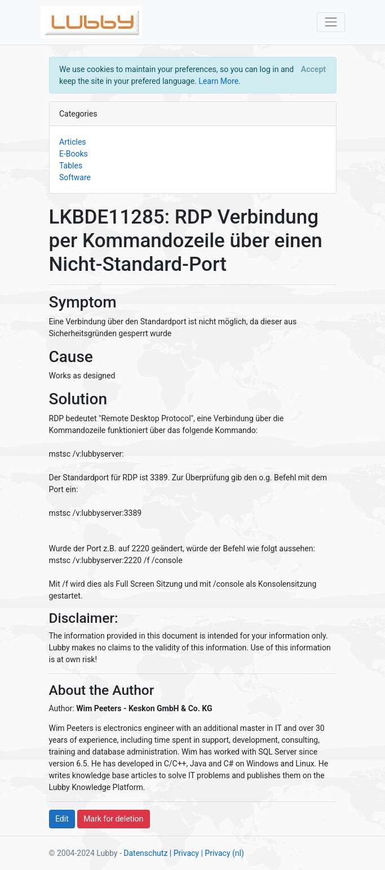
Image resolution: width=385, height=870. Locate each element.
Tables (70, 165)
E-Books (73, 153)
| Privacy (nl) (222, 853)
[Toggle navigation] (330, 22)
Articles (72, 141)
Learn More (218, 81)
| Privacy (184, 853)
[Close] (313, 69)
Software (75, 177)
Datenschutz (145, 853)
